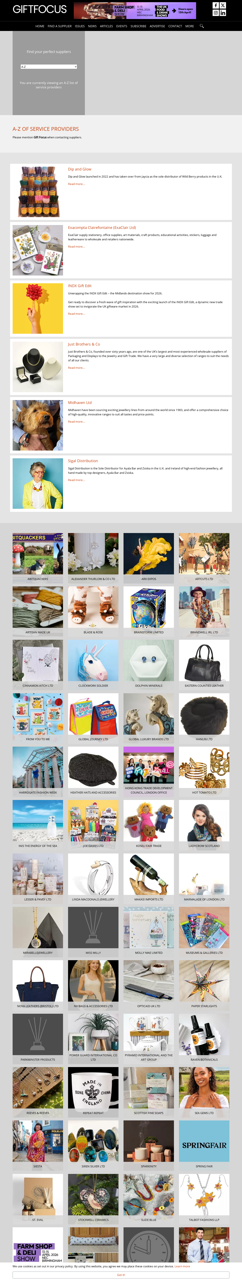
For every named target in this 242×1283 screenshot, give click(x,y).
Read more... (76, 184)
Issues (80, 26)
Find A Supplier (60, 26)
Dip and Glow (79, 169)
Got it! (121, 1275)
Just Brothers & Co (84, 344)
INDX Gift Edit (80, 285)
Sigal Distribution (83, 460)
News (92, 26)
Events (121, 26)
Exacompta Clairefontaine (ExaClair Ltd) (102, 227)
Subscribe (138, 26)
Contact (175, 26)
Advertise (157, 26)
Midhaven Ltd (80, 402)
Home (39, 26)
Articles (106, 26)
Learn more (182, 1266)
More (189, 26)
